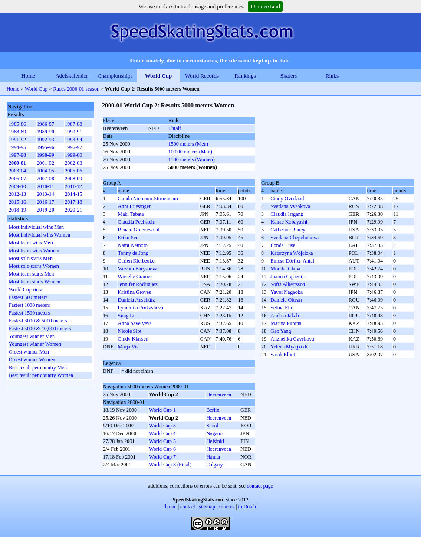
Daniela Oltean (286, 300)
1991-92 (17, 140)
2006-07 (17, 179)
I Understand (265, 6)
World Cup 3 (162, 426)
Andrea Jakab (284, 315)
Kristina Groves (134, 292)
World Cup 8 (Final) (170, 465)
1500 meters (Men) (188, 144)
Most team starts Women (34, 282)
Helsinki (215, 441)
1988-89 (17, 132)
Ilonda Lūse (282, 245)
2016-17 (45, 202)
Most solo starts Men (31, 258)
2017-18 (73, 202)
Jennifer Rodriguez (138, 284)
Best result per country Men (38, 368)
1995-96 (45, 147)
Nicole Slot (129, 331)
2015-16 (17, 202)
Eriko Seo (128, 237)
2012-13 (17, 194)
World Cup (158, 75)
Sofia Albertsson (287, 284)
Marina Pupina (285, 323)
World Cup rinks (26, 289)
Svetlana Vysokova (290, 206)
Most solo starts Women (34, 266)
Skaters (288, 75)
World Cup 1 (162, 410)
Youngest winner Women (35, 344)
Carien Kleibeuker (137, 261)
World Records (202, 75)
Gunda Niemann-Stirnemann (148, 198)
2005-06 (73, 171)
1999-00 (73, 155)
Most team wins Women (34, 250)
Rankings (245, 75)
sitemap (207, 507)
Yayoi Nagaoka (286, 292)
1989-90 (45, 132)
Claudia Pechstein (136, 222)
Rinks (332, 75)
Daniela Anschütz (136, 300)
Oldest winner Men (29, 352)
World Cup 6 (162, 449)
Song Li (126, 315)
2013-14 (45, 194)
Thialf (174, 128)
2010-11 (45, 186)
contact (187, 507)
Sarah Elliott (283, 354)
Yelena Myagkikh (288, 347)
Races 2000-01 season (76, 89)
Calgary (214, 465)
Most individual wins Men (36, 227)
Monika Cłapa (285, 269)
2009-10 (17, 186)
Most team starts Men (31, 274)
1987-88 (73, 124)
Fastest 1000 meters (29, 305)
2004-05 (45, 171)
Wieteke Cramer (135, 276)
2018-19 (17, 210)
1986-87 (45, 124)
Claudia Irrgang (286, 214)
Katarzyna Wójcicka (291, 253)
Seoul (212, 426)
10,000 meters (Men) (190, 152)
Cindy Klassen (133, 339)
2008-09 (73, 179)
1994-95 (17, 147)
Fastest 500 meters (28, 297)
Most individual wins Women (39, 235)
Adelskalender (71, 75)
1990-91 (73, 132)
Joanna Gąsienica (288, 276)
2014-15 (73, 194)
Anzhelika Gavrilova (292, 339)
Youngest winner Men (32, 336)
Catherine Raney (287, 230)
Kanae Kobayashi (288, 222)
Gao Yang (280, 331)
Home (28, 75)
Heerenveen (218, 394)
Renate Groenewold (139, 230)
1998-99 (45, 155)
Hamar (213, 457)
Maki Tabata (131, 214)
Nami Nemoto (133, 245)
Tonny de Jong (133, 253)
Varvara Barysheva (138, 269)
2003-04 (17, 171)
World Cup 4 (162, 433)
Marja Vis (128, 347)
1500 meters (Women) (191, 159)
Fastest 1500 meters (29, 313)
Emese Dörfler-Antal (292, 261)
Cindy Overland (287, 198)
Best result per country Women (41, 375)
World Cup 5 (162, 441)
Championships (115, 75)
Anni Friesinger (134, 206)
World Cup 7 (162, 457)
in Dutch (247, 507)
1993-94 (73, 140)
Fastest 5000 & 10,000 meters (40, 328)
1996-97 (73, 147)
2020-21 (73, 210)
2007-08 (45, 179)
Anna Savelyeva (135, 323)
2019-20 (45, 210)
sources (226, 507)
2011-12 (73, 186)
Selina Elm (281, 308)
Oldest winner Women (32, 360)
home (171, 507)
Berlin (212, 410)
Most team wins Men (31, 243)
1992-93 (45, 140)
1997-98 (17, 155)
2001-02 (45, 163)
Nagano (214, 433)
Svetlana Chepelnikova (294, 237)
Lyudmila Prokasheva (140, 308)
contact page (260, 486)
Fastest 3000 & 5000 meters (38, 321)
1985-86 (17, 124)
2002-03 (73, 163)
